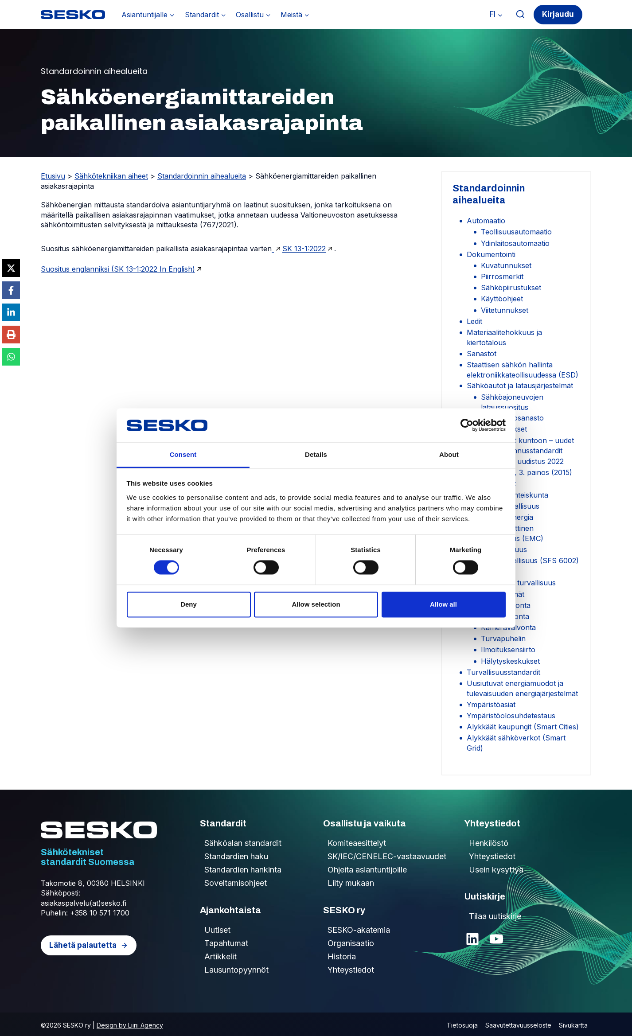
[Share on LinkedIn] (11, 312)
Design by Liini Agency (130, 1025)
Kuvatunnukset (506, 265)
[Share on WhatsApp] (11, 357)
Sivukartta (573, 1025)
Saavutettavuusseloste (518, 1025)
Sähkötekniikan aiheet (111, 175)
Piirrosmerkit (502, 276)
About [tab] (449, 454)
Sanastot (481, 353)
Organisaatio (351, 943)
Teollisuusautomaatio (516, 231)
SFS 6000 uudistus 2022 (522, 461)
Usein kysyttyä (496, 869)
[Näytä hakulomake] (520, 14)
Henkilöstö (488, 843)
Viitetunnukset (504, 310)
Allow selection (316, 604)
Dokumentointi (491, 254)
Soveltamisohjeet (235, 883)
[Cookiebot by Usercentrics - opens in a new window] (467, 425)
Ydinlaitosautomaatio (515, 243)
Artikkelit (220, 956)
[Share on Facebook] (11, 290)
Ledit (474, 321)
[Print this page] (11, 334)
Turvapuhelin (503, 638)
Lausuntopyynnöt (236, 969)
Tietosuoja (462, 1025)
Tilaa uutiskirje (495, 916)
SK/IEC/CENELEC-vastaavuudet (387, 856)
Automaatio (486, 220)
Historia (342, 956)
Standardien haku (236, 856)
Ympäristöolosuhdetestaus (511, 715)
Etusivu (53, 175)
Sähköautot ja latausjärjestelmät (520, 385)
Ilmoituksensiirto (508, 649)
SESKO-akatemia (359, 930)
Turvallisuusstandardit (503, 672)
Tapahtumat (226, 943)
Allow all (443, 604)
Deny (188, 604)
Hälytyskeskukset (510, 661)
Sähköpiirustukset (511, 287)
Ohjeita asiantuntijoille (367, 869)
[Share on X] (11, 268)
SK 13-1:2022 (304, 248)
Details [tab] (316, 454)
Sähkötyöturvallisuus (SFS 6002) (523, 560)
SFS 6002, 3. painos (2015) (526, 472)
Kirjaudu (558, 14)
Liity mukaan (351, 883)
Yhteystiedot (351, 969)
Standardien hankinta (242, 869)
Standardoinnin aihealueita (201, 175)
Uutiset (217, 930)
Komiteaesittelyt (357, 843)
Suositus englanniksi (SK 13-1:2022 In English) (118, 269)
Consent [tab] (183, 454)
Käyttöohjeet (502, 298)
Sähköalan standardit (242, 843)
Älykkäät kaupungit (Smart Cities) (523, 726)
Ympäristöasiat (491, 704)
